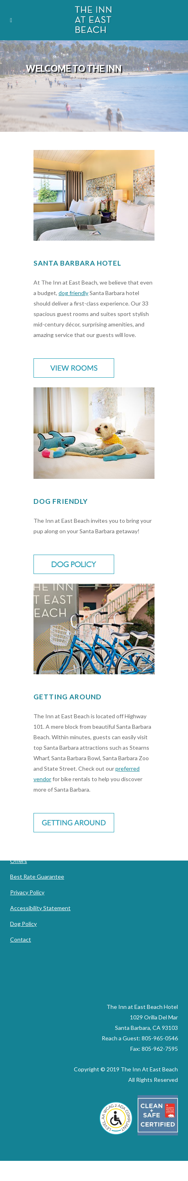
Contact (20, 939)
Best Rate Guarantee (37, 876)
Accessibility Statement (40, 907)
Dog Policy (23, 923)
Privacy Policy (27, 892)
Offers (18, 860)
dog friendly (73, 292)
